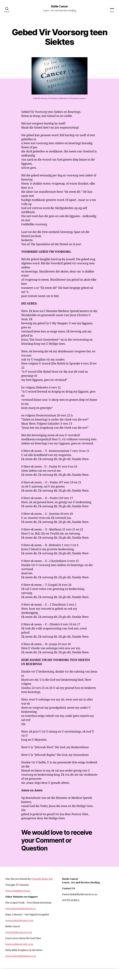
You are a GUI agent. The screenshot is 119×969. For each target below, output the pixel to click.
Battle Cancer (59, 6)
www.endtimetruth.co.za (19, 944)
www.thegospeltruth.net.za (20, 909)
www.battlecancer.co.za (18, 932)
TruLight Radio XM (42, 879)
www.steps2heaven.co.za (19, 920)
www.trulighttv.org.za (17, 891)
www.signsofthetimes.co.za (20, 956)
